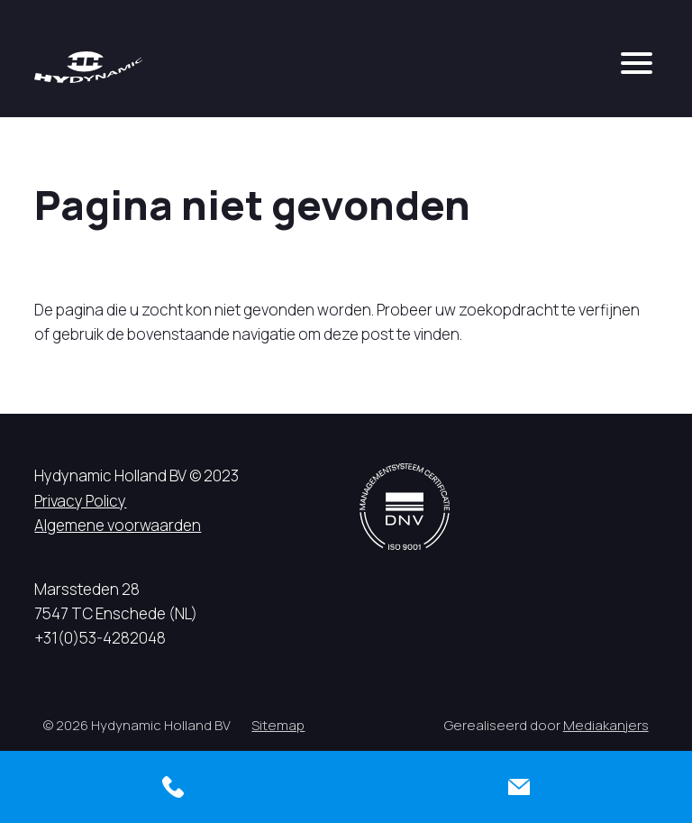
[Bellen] (173, 787)
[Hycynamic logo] (88, 67)
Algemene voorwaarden (117, 525)
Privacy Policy (80, 500)
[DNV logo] (405, 506)
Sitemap (278, 725)
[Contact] (519, 787)
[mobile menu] (636, 63)
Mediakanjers (606, 725)
